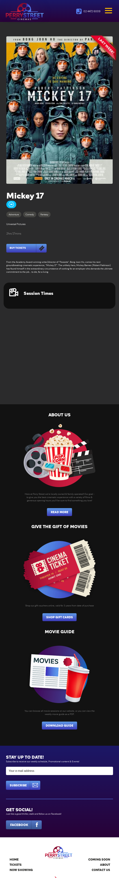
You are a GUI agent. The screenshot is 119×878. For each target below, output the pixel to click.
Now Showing (21, 870)
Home (14, 859)
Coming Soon (99, 859)
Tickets (16, 864)
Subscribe (25, 785)
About (105, 864)
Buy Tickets (28, 248)
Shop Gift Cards (59, 617)
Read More (59, 512)
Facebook (26, 824)
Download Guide (59, 725)
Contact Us (101, 870)
